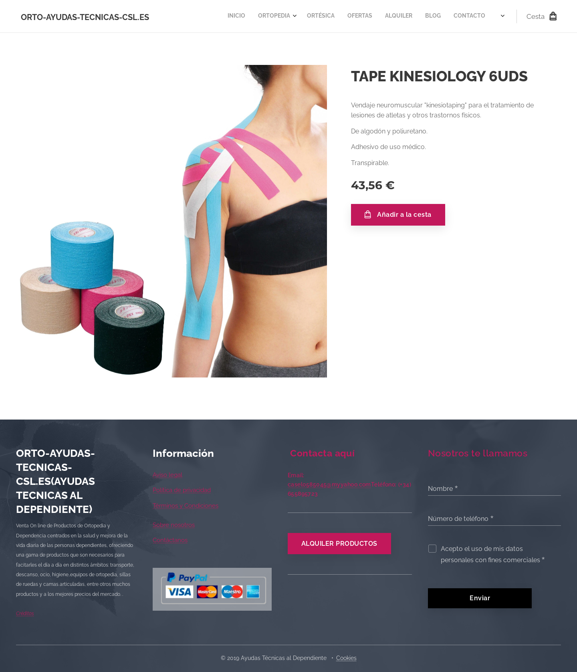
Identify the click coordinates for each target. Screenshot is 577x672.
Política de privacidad (182, 490)
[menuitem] (333, 16)
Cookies (346, 658)
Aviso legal (167, 474)
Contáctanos (170, 540)
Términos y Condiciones (185, 505)
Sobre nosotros (174, 525)
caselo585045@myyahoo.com (329, 484)
